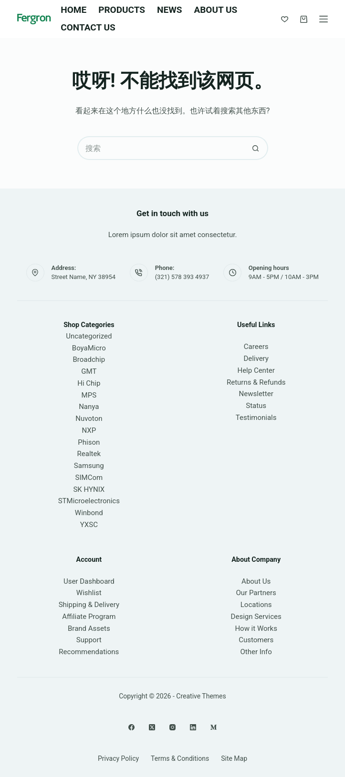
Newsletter (256, 393)
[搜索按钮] (256, 148)
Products (121, 9)
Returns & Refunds (256, 382)
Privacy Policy (118, 758)
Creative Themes (201, 696)
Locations (256, 604)
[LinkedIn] (193, 727)
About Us (215, 9)
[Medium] (213, 727)
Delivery (256, 358)
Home (73, 9)
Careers (256, 346)
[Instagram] (172, 727)
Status (256, 405)
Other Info (256, 652)
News (169, 9)
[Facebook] (131, 727)
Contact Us (88, 27)
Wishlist (89, 592)
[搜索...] (160, 148)
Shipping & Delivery (89, 604)
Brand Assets (89, 628)
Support (89, 640)
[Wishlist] (284, 19)
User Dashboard (89, 581)
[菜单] (323, 19)
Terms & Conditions (180, 758)
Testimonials (256, 417)
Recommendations (89, 652)
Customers (256, 640)
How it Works (256, 628)
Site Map (234, 758)
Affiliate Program (88, 616)
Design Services (256, 616)
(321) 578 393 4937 (182, 276)
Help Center (255, 370)
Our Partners (256, 592)
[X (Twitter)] (152, 727)
